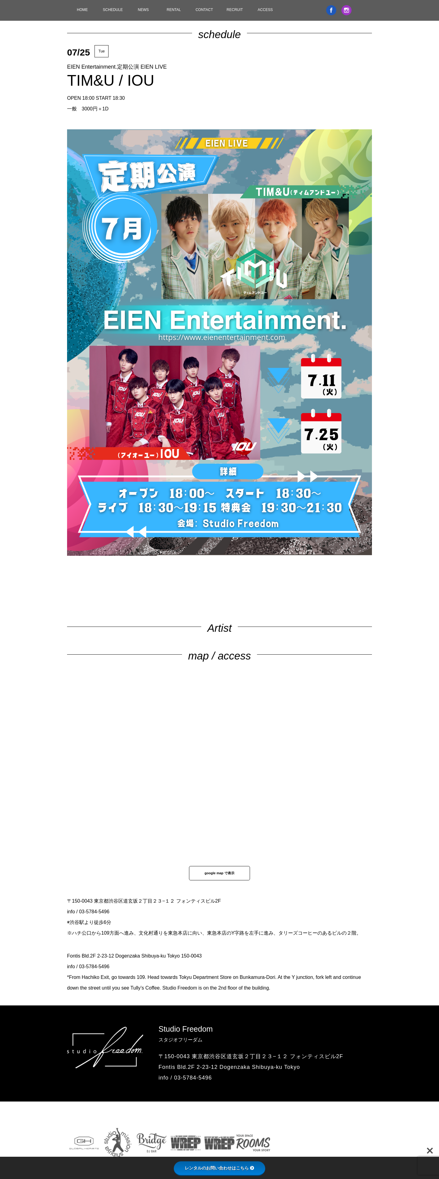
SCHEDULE (113, 10)
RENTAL (174, 10)
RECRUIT (235, 10)
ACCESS (265, 10)
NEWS (143, 10)
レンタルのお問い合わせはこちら (219, 1168)
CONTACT (204, 10)
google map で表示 (219, 873)
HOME (82, 10)
